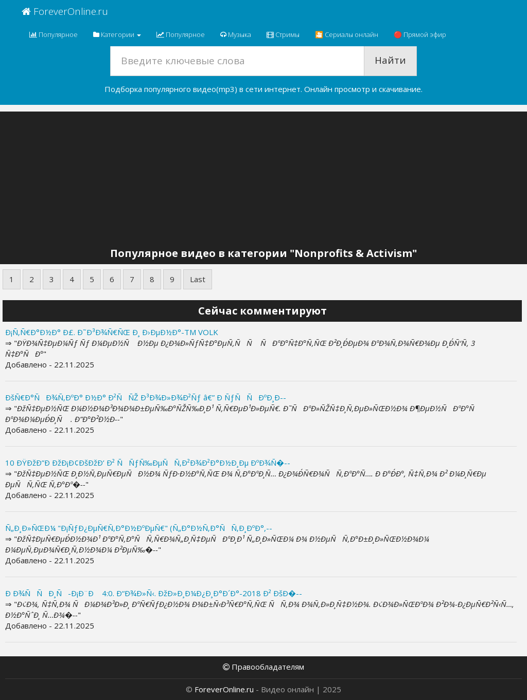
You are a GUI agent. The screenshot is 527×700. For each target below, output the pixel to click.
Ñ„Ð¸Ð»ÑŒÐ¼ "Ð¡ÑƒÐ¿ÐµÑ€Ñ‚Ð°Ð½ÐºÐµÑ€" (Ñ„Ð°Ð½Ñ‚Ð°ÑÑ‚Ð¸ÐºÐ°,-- (138, 528)
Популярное (53, 34)
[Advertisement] (263, 181)
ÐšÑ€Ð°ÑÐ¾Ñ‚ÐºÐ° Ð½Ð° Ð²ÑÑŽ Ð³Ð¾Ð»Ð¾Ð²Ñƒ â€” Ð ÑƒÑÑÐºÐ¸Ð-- (145, 397)
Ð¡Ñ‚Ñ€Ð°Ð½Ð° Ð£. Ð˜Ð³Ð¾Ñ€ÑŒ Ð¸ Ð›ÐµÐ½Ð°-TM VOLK (111, 332)
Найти (390, 60)
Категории (117, 34)
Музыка (235, 34)
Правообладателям (263, 666)
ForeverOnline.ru (65, 11)
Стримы (283, 34)
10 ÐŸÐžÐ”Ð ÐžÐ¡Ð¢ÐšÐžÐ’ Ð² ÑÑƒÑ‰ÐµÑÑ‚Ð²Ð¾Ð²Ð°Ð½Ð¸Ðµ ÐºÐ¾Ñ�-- (147, 462)
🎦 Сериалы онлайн (346, 34)
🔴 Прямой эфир (420, 34)
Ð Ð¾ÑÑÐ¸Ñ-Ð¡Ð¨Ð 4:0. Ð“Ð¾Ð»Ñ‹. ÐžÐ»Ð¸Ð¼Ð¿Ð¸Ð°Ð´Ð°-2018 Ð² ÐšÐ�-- (153, 593)
